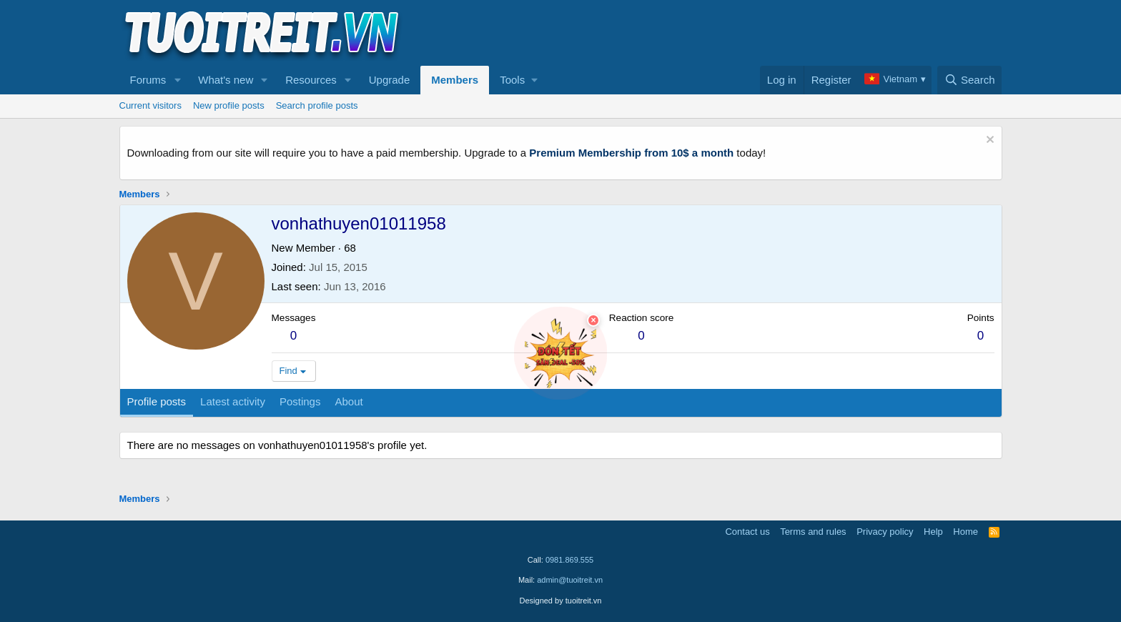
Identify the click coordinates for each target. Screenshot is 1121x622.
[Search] (969, 80)
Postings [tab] (300, 401)
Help (933, 531)
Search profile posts (317, 105)
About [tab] (348, 401)
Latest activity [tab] (232, 401)
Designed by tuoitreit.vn (561, 600)
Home (965, 531)
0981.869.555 (569, 560)
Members (454, 80)
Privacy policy (884, 531)
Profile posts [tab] (157, 401)
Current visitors (150, 105)
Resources (311, 80)
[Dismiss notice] (988, 141)
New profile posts (229, 105)
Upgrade (389, 80)
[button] (177, 80)
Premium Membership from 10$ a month (631, 153)
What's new (225, 80)
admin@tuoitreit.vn (570, 580)
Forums (148, 80)
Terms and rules (813, 531)
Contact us (747, 531)
